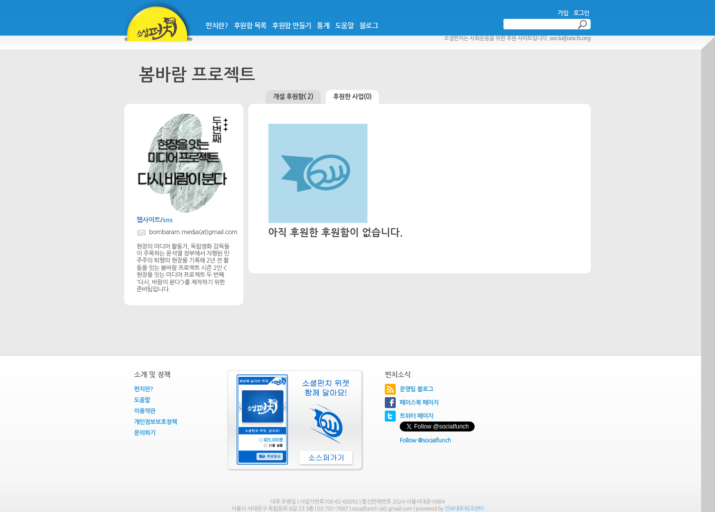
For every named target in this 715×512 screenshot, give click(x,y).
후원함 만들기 (291, 25)
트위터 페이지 (416, 416)
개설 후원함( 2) (293, 96)
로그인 (581, 12)
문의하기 (144, 433)
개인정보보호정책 (155, 422)
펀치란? (217, 25)
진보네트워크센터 (464, 509)
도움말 (344, 25)
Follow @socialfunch (425, 440)
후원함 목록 (250, 25)
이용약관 (144, 411)
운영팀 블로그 (416, 389)
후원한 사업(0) (352, 96)
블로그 (368, 25)
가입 (563, 12)
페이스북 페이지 (419, 403)
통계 (323, 25)
